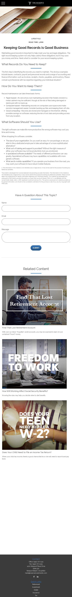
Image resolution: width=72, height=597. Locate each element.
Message (5, 229)
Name (4, 203)
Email (4, 216)
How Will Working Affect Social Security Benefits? (25, 391)
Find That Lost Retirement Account (18, 327)
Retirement (36, 584)
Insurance (36, 593)
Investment (36, 587)
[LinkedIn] (37, 576)
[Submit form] (36, 248)
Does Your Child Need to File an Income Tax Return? (26, 452)
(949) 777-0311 (38, 562)
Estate (36, 590)
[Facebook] (34, 576)
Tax (36, 595)
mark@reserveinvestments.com (36, 573)
